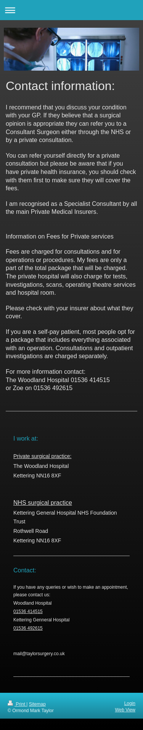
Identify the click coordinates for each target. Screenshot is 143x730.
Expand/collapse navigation (71, 10)
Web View (125, 710)
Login (129, 703)
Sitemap (37, 704)
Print (17, 704)
